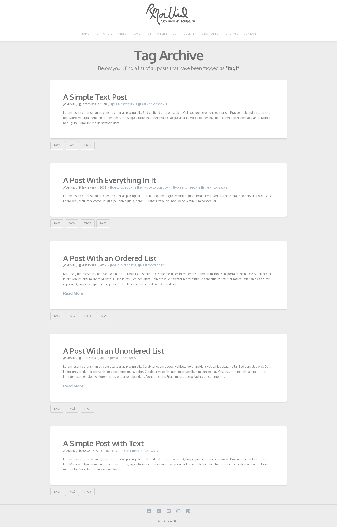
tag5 (87, 223)
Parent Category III (152, 104)
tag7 (103, 223)
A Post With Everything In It (109, 180)
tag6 (87, 145)
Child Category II (123, 187)
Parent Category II (215, 187)
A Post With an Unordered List (113, 350)
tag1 (57, 145)
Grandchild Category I (154, 187)
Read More (73, 293)
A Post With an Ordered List (109, 258)
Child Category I (118, 450)
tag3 (72, 145)
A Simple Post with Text (103, 443)
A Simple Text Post (95, 96)
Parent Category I (186, 187)
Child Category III (124, 104)
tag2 (72, 223)
